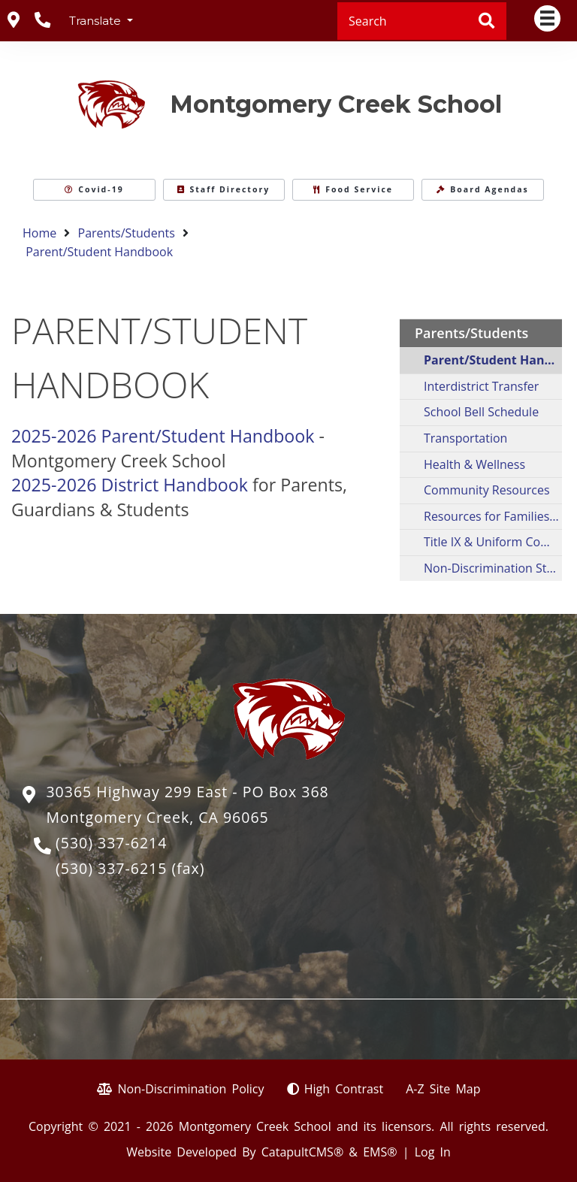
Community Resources (487, 490)
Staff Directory (223, 189)
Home (39, 233)
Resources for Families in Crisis (493, 516)
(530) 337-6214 (111, 843)
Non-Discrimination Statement (493, 568)
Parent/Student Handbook (99, 251)
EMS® (380, 1152)
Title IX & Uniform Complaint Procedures (493, 542)
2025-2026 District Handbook (129, 485)
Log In (433, 1152)
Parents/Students (126, 233)
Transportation (465, 438)
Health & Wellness (474, 464)
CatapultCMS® (302, 1152)
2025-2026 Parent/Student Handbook (162, 436)
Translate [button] (96, 21)
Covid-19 (94, 189)
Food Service (353, 189)
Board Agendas (483, 189)
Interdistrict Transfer (481, 386)
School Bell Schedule (481, 412)
